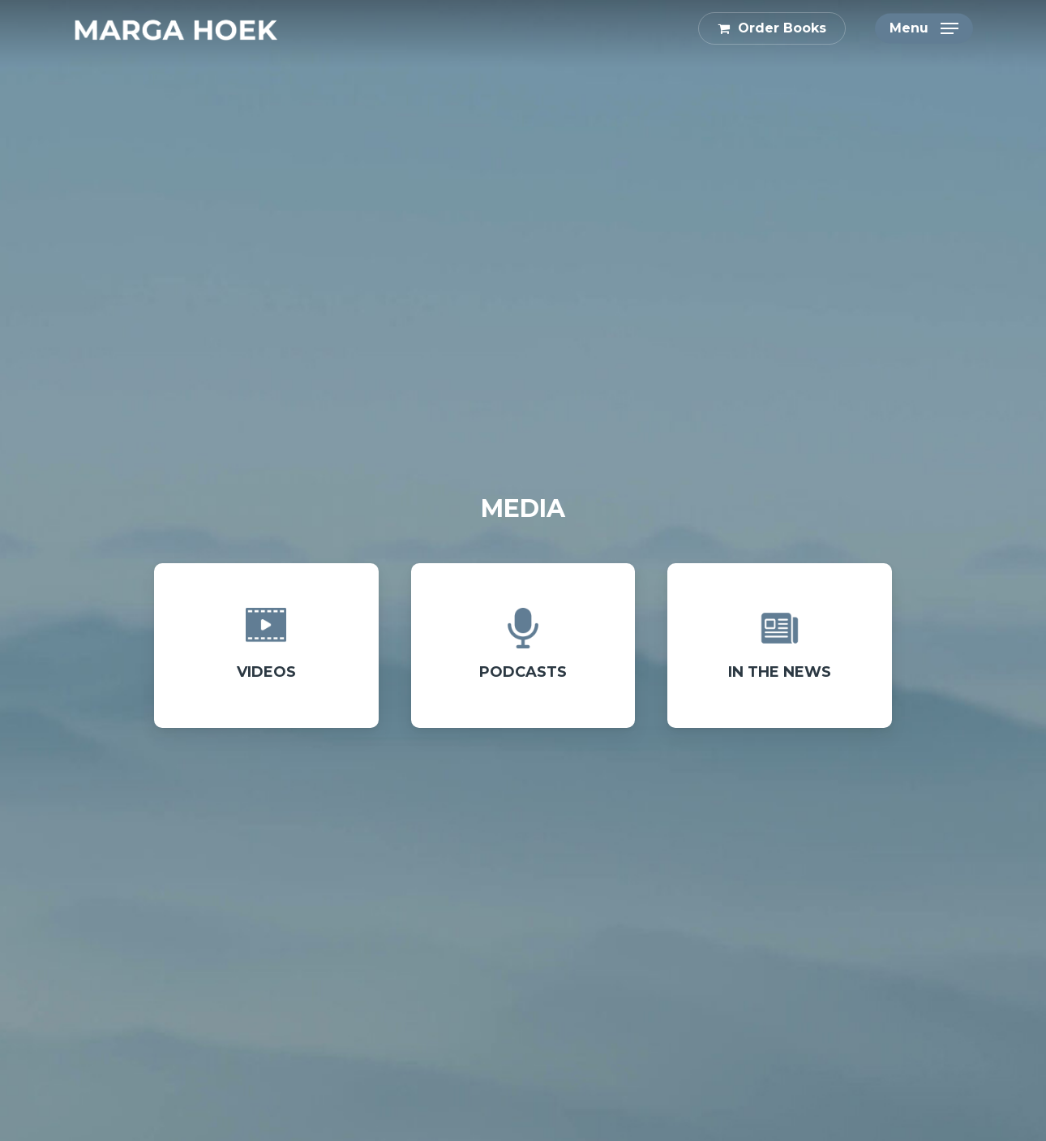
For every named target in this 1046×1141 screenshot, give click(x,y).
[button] (924, 28)
